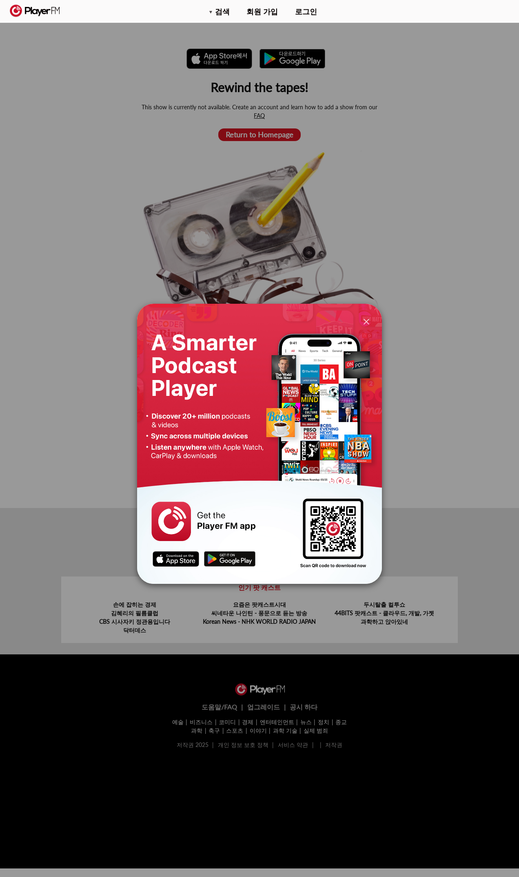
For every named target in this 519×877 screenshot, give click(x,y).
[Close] (366, 321)
